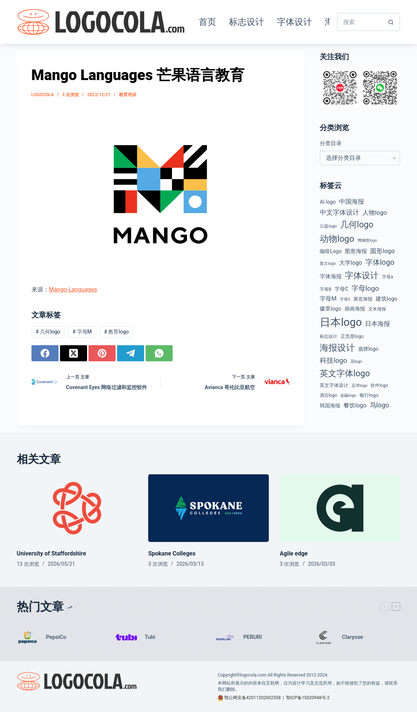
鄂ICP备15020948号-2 (308, 697)
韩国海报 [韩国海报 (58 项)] (330, 405)
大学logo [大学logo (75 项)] (350, 262)
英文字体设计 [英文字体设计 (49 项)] (334, 385)
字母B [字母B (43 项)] (325, 289)
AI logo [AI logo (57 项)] (327, 202)
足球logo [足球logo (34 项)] (359, 385)
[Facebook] (45, 353)
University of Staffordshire (51, 553)
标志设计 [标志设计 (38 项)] (328, 336)
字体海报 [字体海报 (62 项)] (331, 277)
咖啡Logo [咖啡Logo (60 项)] (331, 251)
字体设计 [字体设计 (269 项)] (362, 275)
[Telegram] (130, 353)
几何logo (47, 332)
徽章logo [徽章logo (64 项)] (330, 308)
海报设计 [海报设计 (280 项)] (337, 348)
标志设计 (246, 22)
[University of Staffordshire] (77, 508)
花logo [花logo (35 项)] (356, 361)
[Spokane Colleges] (208, 508)
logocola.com (253, 675)
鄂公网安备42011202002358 (252, 697)
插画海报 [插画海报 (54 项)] (355, 309)
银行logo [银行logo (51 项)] (369, 395)
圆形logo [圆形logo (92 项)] (382, 251)
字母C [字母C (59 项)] (341, 289)
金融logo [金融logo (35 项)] (348, 395)
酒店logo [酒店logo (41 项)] (328, 395)
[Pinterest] (102, 353)
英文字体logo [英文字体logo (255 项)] (345, 373)
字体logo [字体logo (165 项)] (380, 262)
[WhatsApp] (159, 353)
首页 (207, 22)
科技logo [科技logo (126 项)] (333, 361)
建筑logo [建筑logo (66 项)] (386, 298)
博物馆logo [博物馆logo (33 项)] (367, 240)
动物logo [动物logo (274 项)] (337, 239)
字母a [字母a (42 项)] (387, 276)
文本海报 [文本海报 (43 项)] (377, 309)
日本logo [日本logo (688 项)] (341, 322)
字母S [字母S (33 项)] (345, 299)
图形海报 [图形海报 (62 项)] (356, 251)
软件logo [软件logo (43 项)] (379, 385)
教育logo (116, 332)
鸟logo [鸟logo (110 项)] (379, 405)
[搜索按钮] (391, 22)
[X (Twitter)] (73, 353)
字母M (82, 332)
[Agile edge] (340, 508)
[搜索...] (359, 22)
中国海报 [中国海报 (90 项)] (351, 201)
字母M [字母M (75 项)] (328, 298)
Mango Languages (73, 289)
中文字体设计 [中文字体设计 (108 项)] (339, 212)
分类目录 (331, 143)
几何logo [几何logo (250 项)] (356, 225)
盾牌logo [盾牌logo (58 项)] (368, 349)
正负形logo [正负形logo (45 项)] (352, 336)
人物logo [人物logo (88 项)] (374, 212)
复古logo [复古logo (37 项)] (328, 263)
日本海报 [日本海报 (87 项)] (377, 323)
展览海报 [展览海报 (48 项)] (362, 299)
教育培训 (127, 94)
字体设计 (294, 22)
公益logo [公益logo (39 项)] (328, 226)
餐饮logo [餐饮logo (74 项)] (354, 405)
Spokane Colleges (171, 553)
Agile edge (294, 553)
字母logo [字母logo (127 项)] (365, 288)
